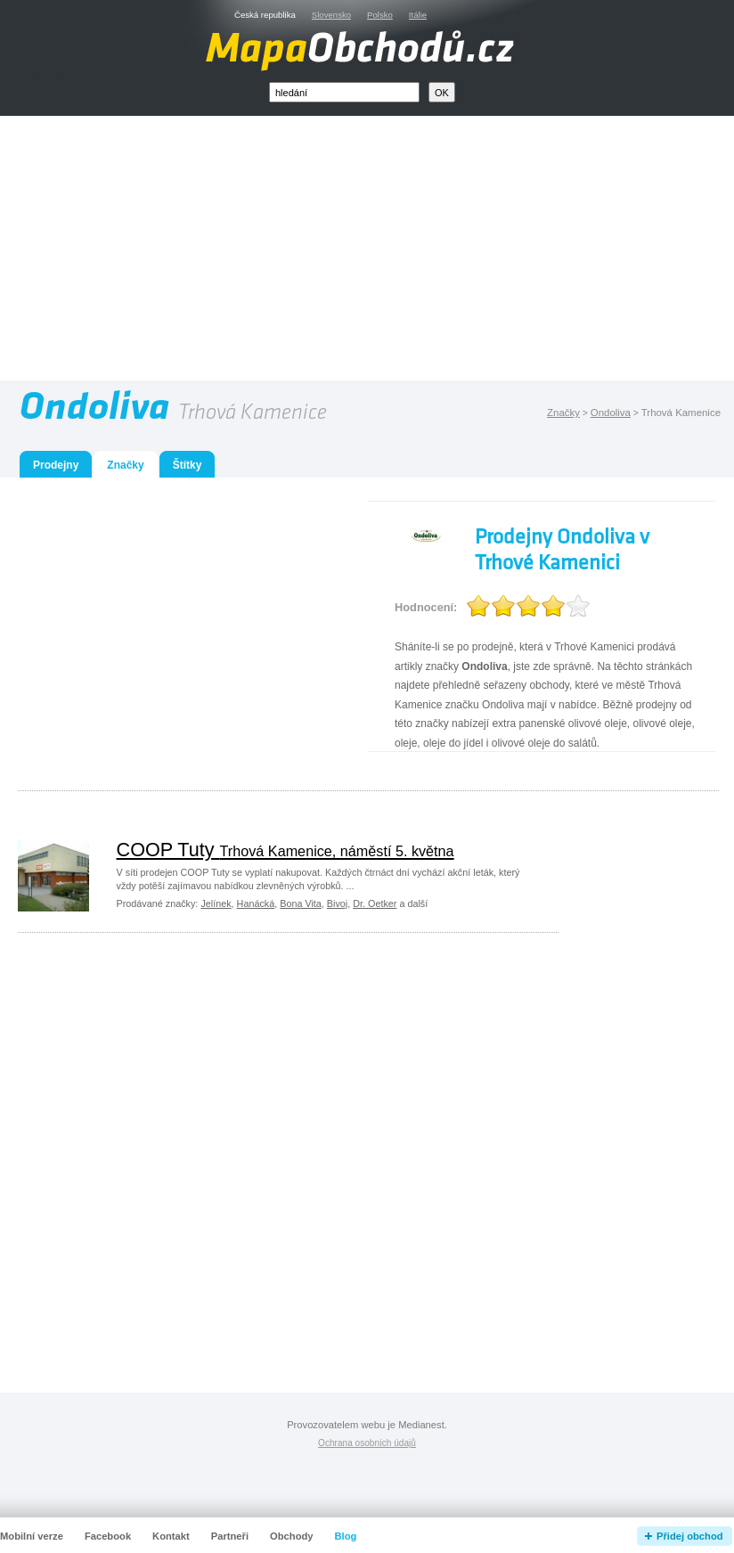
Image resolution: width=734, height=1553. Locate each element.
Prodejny (55, 465)
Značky (563, 412)
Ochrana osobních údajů (367, 1443)
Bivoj (337, 903)
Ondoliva (611, 412)
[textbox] (344, 92)
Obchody (291, 1536)
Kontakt (171, 1536)
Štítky (187, 465)
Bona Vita (301, 903)
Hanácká (256, 903)
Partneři (230, 1536)
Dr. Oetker (374, 903)
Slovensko (331, 15)
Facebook (108, 1536)
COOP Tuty (285, 849)
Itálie (418, 15)
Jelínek (215, 903)
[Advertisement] (387, 252)
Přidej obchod (690, 1536)
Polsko (380, 15)
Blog (346, 1536)
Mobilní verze (31, 1536)
